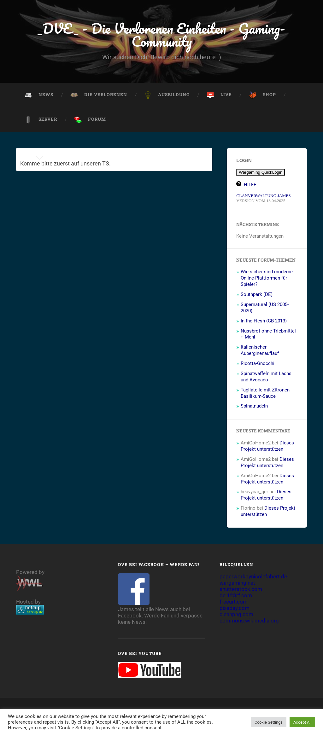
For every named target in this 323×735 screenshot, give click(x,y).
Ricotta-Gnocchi (257, 363)
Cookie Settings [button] (269, 722)
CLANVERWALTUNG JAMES (263, 195)
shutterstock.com (241, 589)
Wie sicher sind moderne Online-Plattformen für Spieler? (267, 278)
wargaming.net (237, 583)
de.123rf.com (236, 595)
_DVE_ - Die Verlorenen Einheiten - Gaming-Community (161, 34)
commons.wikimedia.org (249, 620)
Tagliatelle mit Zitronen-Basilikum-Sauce (266, 393)
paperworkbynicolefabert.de (253, 576)
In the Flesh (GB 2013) (264, 321)
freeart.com (234, 602)
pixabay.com (235, 608)
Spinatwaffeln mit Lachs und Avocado (266, 377)
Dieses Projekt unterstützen (267, 446)
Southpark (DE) (257, 294)
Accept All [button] (302, 722)
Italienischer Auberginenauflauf (260, 350)
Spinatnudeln (254, 406)
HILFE (250, 185)
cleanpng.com (236, 614)
